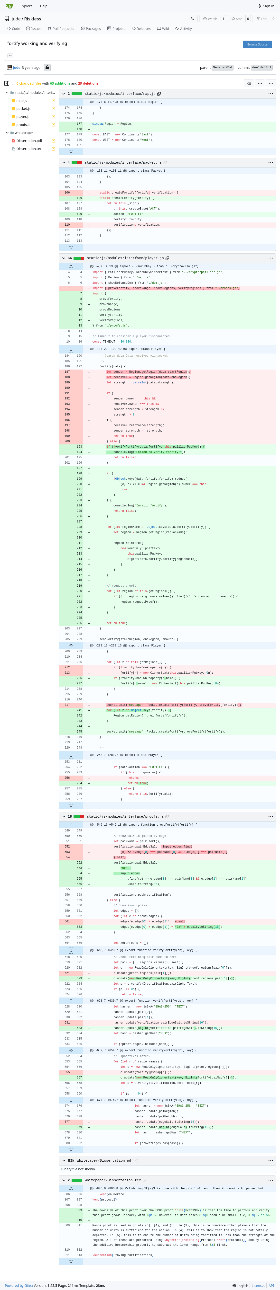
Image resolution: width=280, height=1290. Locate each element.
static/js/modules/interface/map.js (120, 94)
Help (43, 6)
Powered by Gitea (19, 1285)
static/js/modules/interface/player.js (125, 258)
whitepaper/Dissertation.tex (113, 1180)
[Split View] (260, 83)
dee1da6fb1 (261, 67)
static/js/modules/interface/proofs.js (125, 817)
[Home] (9, 6)
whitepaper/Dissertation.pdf (105, 1161)
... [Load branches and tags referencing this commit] (10, 55)
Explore (26, 6)
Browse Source (257, 44)
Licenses (258, 1285)
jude (16, 18)
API (271, 1285)
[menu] (271, 83)
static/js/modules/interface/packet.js (123, 163)
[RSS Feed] (192, 18)
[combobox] (249, 83)
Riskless (32, 18)
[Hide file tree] (6, 83)
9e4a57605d (222, 67)
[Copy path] (159, 93)
